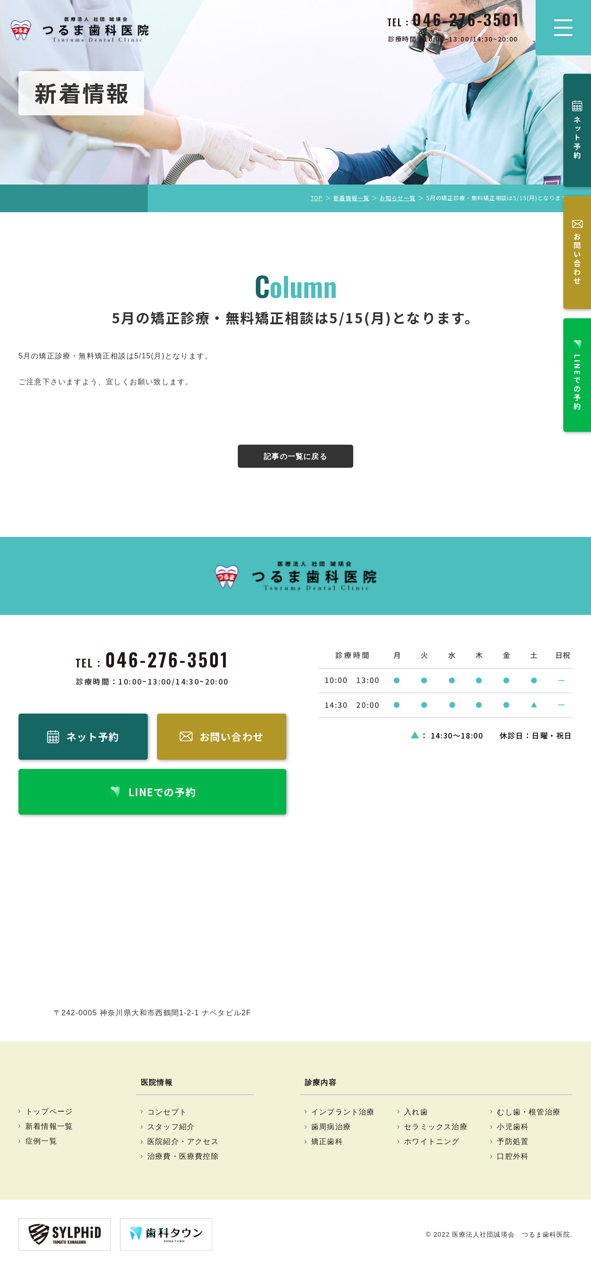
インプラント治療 (343, 1112)
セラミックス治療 (436, 1127)
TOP (317, 198)
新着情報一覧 (351, 198)
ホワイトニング (431, 1142)
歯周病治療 (331, 1127)
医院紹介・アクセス (183, 1142)
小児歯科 (513, 1127)
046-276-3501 (167, 659)
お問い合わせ (577, 213)
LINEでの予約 (577, 307)
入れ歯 (416, 1112)
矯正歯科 (327, 1142)
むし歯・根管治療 (529, 1112)
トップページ (49, 1111)
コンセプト (167, 1112)
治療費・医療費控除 (183, 1157)
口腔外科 (513, 1157)
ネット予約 (577, 123)
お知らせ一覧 (397, 198)
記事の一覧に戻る (295, 456)
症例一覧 (41, 1141)
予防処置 (513, 1142)
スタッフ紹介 (171, 1127)
